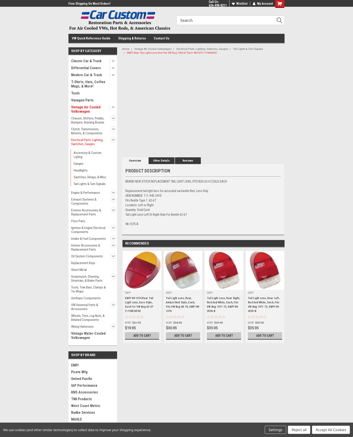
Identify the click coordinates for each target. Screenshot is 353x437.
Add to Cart (142, 335)
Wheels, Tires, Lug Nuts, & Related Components (88, 318)
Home (125, 49)
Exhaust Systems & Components (84, 201)
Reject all (299, 429)
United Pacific (81, 379)
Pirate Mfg (79, 372)
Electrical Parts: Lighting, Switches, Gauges (87, 142)
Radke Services (83, 412)
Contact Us (161, 38)
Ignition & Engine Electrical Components (88, 230)
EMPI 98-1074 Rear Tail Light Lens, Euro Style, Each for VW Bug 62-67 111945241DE (139, 305)
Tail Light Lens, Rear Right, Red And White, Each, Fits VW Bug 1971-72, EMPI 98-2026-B (223, 305)
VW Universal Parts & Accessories (84, 307)
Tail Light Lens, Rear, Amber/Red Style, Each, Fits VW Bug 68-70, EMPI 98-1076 (183, 305)
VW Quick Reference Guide (91, 38)
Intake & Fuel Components (88, 239)
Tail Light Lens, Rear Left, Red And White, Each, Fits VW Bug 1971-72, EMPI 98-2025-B (264, 305)
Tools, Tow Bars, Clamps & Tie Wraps (88, 289)
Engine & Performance (85, 193)
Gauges (79, 164)
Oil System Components (87, 256)
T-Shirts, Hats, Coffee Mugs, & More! (88, 84)
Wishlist (239, 3)
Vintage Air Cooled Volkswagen (85, 109)
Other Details (161, 160)
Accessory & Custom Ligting (88, 155)
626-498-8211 (218, 5)
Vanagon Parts (82, 100)
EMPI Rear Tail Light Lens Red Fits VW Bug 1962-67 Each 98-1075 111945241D (172, 52)
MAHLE (76, 419)
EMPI (75, 365)
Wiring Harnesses (82, 327)
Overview (135, 160)
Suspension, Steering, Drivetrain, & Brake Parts (86, 279)
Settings (275, 429)
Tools (75, 93)
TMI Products (81, 399)
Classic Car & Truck (86, 61)
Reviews (188, 160)
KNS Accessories (84, 392)
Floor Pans (78, 221)
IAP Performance (84, 385)
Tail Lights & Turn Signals (90, 184)
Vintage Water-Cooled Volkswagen (88, 335)
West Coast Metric (85, 406)
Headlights (81, 170)
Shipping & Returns (132, 38)
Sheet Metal (79, 270)
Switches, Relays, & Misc (90, 177)
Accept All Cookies (331, 429)
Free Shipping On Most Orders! (89, 3)
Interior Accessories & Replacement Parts (85, 247)
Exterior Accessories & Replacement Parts (86, 212)
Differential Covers (86, 68)
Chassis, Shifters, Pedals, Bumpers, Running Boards (87, 120)
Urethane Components (86, 298)
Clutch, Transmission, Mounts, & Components (86, 131)
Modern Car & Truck (86, 75)
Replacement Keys (83, 263)
